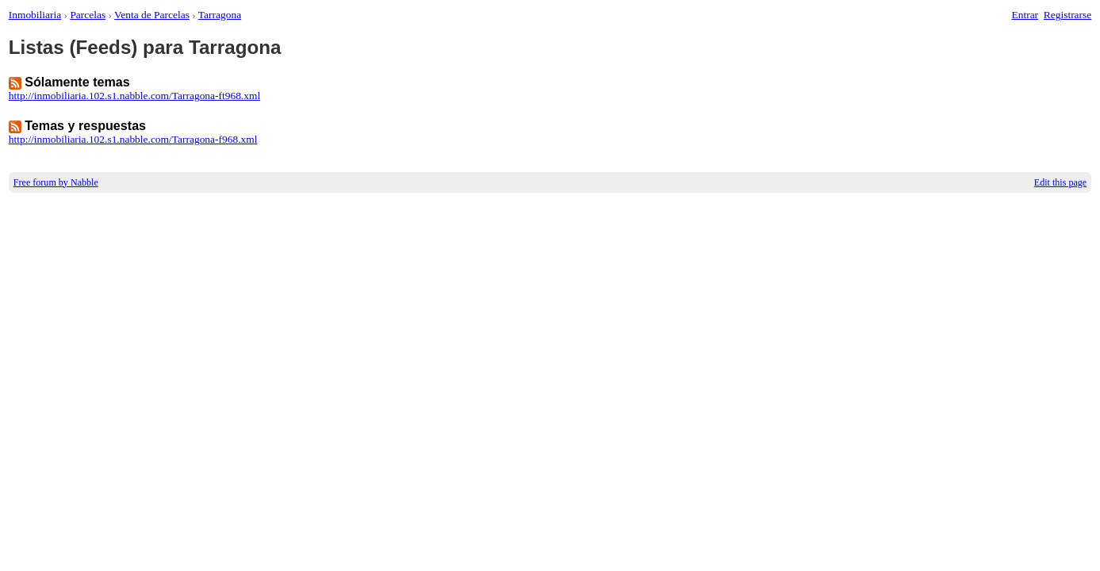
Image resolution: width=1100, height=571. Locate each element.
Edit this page (1060, 182)
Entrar (1025, 15)
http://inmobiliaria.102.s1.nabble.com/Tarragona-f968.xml (133, 139)
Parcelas (87, 15)
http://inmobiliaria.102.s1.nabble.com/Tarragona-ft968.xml (134, 96)
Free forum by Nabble (55, 182)
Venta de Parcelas (152, 15)
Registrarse (1067, 15)
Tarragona (219, 15)
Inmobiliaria (35, 15)
